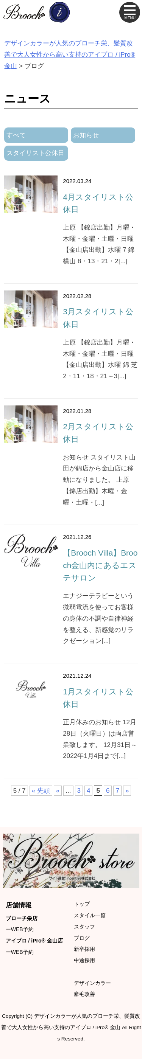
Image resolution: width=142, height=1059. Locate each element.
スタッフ (84, 927)
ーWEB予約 (20, 929)
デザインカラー (92, 983)
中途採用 (84, 960)
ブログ (82, 938)
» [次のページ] (127, 790)
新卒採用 (84, 949)
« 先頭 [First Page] (41, 790)
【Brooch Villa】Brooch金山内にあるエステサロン (100, 565)
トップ (82, 904)
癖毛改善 (84, 994)
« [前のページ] (57, 790)
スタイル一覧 (90, 915)
